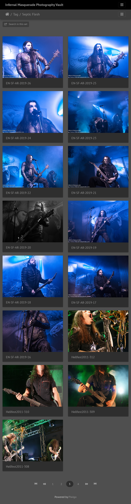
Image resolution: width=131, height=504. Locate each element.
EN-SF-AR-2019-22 (18, 193)
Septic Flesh (31, 14)
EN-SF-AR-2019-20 (18, 247)
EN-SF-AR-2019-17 (83, 302)
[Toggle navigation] (122, 4)
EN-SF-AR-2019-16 (18, 357)
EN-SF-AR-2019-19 (83, 247)
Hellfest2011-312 (83, 357)
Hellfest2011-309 (83, 412)
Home (7, 14)
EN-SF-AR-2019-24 (18, 138)
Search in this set (15, 24)
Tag (15, 14)
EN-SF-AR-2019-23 (83, 138)
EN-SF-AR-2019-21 (83, 193)
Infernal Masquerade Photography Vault (34, 5)
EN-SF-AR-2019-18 (18, 302)
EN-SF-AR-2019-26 (18, 83)
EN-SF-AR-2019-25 (83, 83)
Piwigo (73, 497)
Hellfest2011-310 (17, 412)
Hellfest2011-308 (17, 466)
